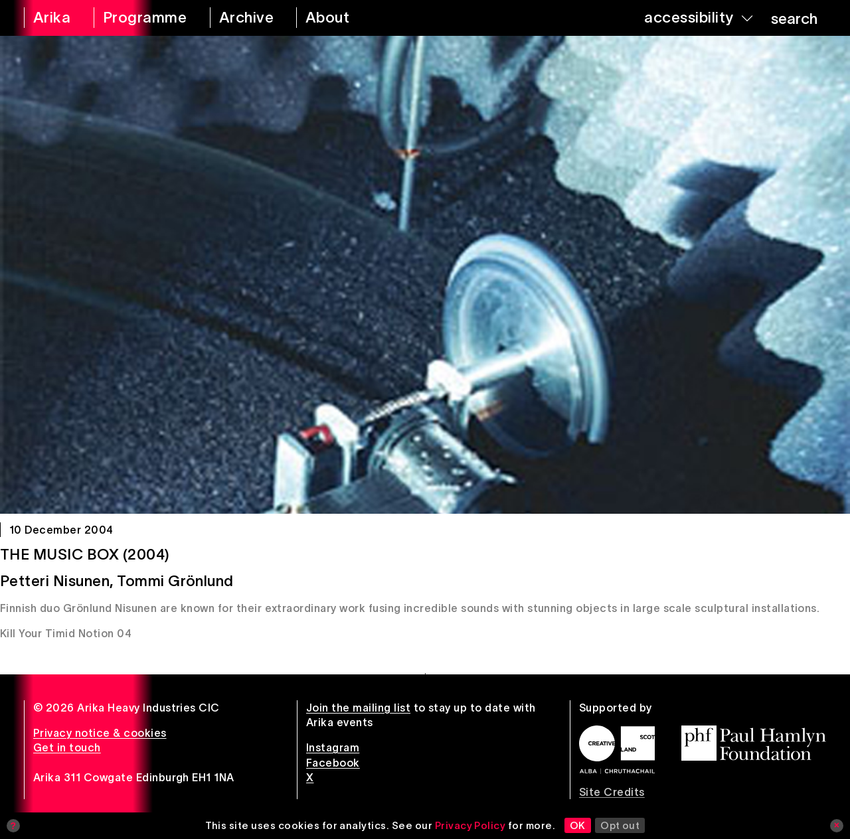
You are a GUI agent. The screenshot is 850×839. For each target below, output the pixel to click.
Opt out (619, 825)
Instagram (332, 747)
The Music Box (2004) (85, 554)
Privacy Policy (470, 825)
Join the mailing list (358, 708)
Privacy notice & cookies (100, 733)
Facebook (333, 763)
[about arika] (342, 18)
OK (578, 825)
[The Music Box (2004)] (425, 275)
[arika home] (50, 18)
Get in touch (67, 747)
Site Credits (612, 792)
